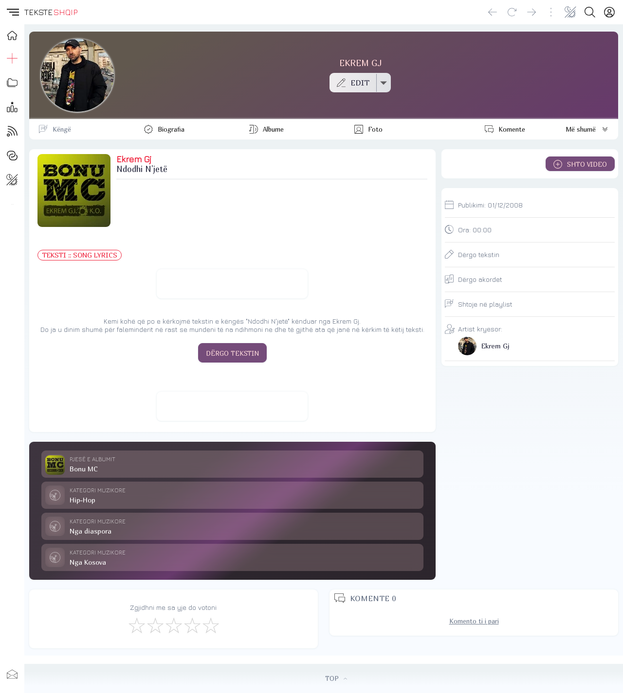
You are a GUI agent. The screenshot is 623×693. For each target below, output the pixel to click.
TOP (336, 678)
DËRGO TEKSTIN (232, 353)
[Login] (609, 12)
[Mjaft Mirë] (192, 625)
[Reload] (512, 12)
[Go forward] (531, 12)
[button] (12, 12)
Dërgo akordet (480, 279)
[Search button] (590, 12)
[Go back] (492, 12)
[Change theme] (570, 12)
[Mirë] (173, 625)
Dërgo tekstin (478, 254)
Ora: (475, 229)
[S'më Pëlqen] (136, 625)
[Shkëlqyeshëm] (210, 625)
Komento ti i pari (474, 621)
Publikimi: (490, 205)
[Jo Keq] (155, 625)
